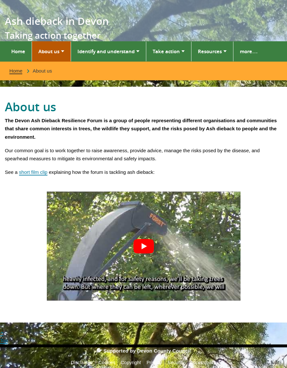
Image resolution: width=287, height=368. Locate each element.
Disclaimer (82, 362)
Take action (166, 51)
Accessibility (203, 362)
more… (249, 51)
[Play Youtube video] (144, 246)
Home (18, 51)
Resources (210, 51)
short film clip (33, 172)
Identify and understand (106, 51)
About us (48, 51)
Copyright (131, 362)
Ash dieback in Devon (57, 21)
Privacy (154, 362)
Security (176, 362)
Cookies (107, 362)
